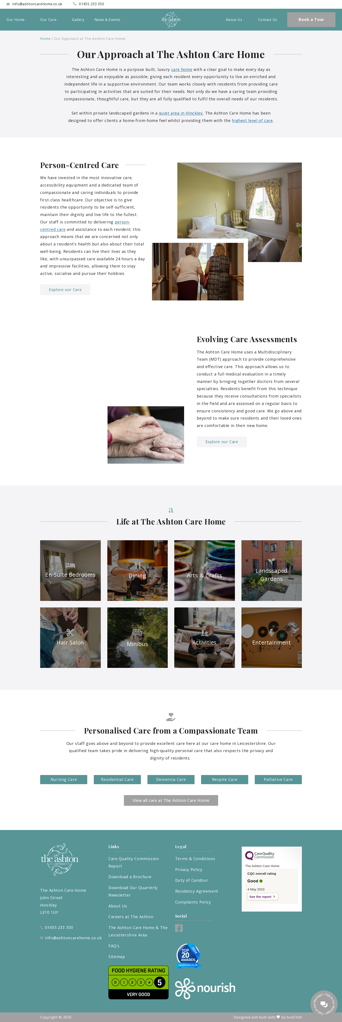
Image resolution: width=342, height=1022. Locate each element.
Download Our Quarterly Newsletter (133, 891)
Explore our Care (65, 289)
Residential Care (117, 779)
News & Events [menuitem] (107, 19)
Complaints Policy (193, 902)
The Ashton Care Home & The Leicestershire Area (138, 931)
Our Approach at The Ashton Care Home (90, 38)
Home (45, 38)
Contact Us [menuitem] (267, 19)
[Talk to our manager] (324, 1004)
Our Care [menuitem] (49, 19)
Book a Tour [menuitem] (311, 19)
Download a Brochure (130, 876)
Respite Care (225, 779)
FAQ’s (113, 945)
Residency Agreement (196, 891)
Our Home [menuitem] (17, 19)
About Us (117, 906)
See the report (260, 897)
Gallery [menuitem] (78, 19)
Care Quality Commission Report (133, 862)
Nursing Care (64, 779)
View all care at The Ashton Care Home (171, 800)
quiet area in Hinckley (180, 113)
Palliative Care (278, 779)
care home (181, 69)
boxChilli (294, 1017)
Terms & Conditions (195, 858)
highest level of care (252, 120)
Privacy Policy (188, 869)
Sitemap (116, 956)
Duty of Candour (191, 880)
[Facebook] (179, 930)
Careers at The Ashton (130, 916)
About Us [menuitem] (235, 19)
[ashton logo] (171, 19)
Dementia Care (171, 779)
